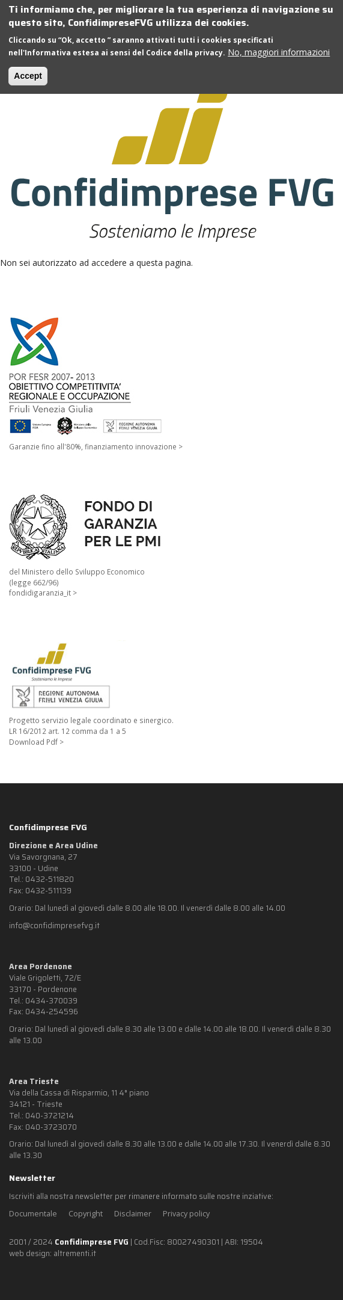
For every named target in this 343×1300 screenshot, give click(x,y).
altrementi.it (74, 1254)
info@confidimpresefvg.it (54, 926)
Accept (28, 76)
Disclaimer (132, 1214)
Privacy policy (186, 1214)
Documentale (33, 1214)
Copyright (85, 1214)
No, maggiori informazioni (279, 52)
